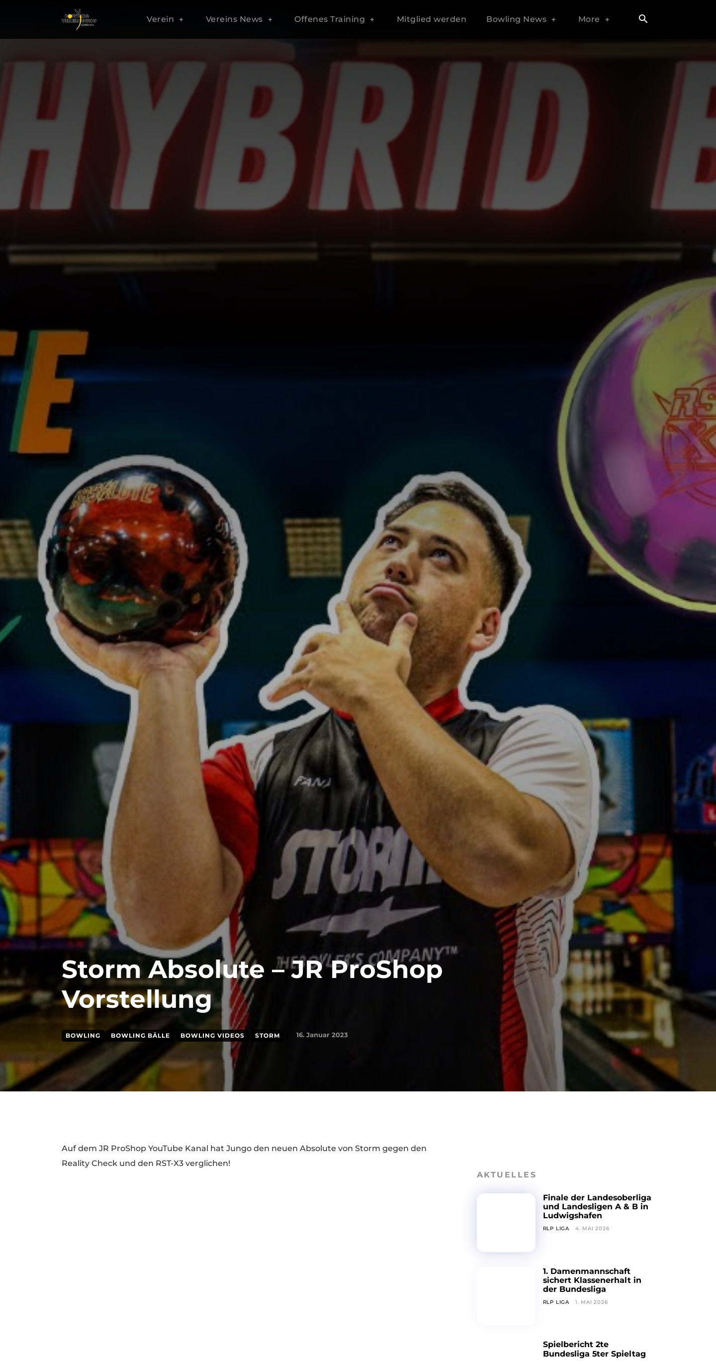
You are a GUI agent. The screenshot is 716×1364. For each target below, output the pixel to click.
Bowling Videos (213, 1036)
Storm (267, 1036)
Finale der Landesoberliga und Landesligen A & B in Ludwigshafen (597, 1207)
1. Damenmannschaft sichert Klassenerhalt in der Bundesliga (593, 1280)
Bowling (83, 1036)
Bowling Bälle (140, 1036)
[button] (642, 19)
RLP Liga (556, 1228)
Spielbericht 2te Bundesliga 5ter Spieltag (595, 1349)
